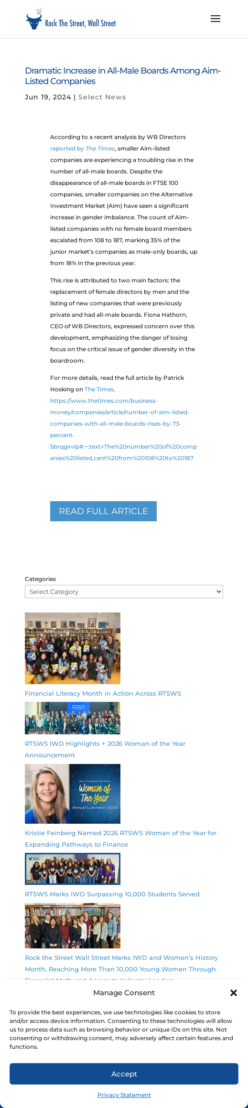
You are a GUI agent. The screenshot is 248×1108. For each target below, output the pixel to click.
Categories (40, 578)
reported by (82, 148)
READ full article (103, 511)
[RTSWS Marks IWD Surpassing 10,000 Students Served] (72, 870)
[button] (233, 993)
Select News (102, 97)
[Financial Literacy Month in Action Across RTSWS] (72, 650)
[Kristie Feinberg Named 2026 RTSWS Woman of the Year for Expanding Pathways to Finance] (72, 795)
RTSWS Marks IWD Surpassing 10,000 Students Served (112, 894)
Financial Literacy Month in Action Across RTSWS (103, 693)
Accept (124, 1073)
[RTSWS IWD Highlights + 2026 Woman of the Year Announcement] (72, 720)
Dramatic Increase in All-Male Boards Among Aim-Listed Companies (123, 75)
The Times (99, 389)
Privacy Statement (124, 1094)
